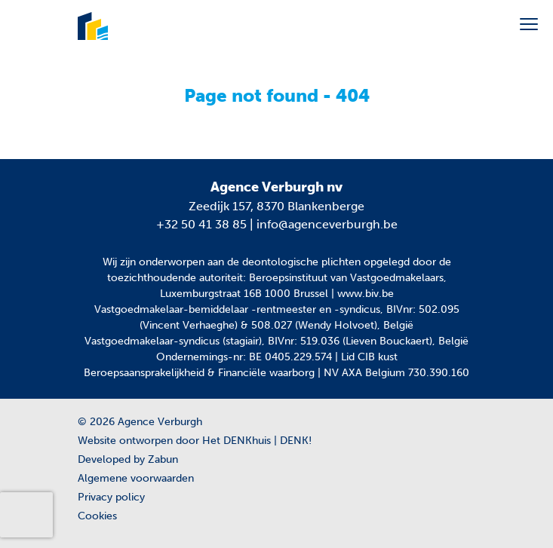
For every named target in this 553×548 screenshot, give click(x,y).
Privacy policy (111, 497)
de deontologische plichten (294, 262)
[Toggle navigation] (529, 24)
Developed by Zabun (128, 459)
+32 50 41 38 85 (201, 224)
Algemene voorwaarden (136, 478)
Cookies (97, 516)
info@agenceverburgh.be (327, 224)
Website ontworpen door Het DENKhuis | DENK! (195, 440)
